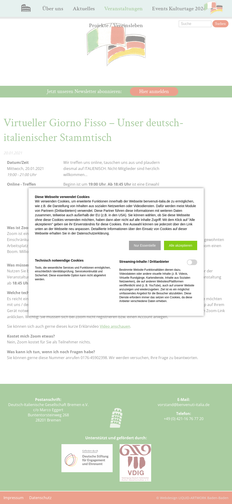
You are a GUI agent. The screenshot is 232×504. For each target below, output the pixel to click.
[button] (145, 245)
